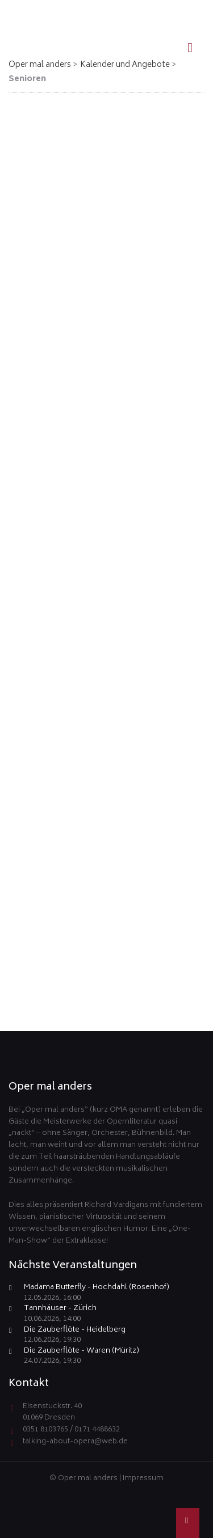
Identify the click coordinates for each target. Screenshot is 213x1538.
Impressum (143, 1478)
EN (185, 9)
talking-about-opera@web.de (75, 1441)
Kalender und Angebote (125, 65)
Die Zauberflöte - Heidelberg (75, 1330)
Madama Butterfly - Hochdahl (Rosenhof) (96, 1288)
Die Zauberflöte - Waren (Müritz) (81, 1351)
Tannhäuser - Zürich (60, 1309)
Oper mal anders (40, 65)
